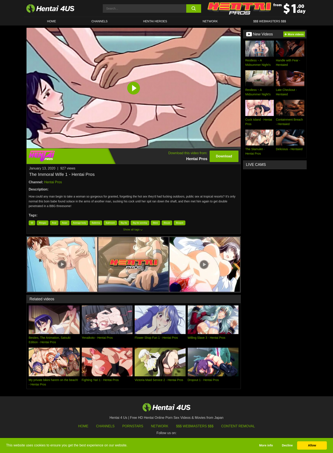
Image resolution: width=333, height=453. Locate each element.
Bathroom (110, 223)
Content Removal (238, 426)
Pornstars (132, 426)
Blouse (167, 223)
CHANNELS (99, 21)
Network (210, 21)
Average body (79, 223)
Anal (54, 223)
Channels (105, 426)
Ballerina (96, 223)
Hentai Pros (53, 182)
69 (32, 223)
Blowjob (179, 223)
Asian (64, 223)
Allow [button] (312, 445)
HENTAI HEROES (155, 21)
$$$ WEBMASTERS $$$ (269, 21)
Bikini (155, 223)
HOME (51, 21)
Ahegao (42, 223)
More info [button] (266, 445)
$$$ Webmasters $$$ (194, 426)
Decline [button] (287, 445)
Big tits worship (140, 223)
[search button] (193, 8)
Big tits (124, 223)
